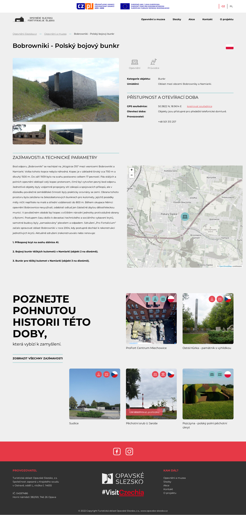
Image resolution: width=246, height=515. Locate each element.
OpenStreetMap (225, 266)
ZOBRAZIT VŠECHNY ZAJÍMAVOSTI (38, 358)
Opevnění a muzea (153, 19)
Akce (192, 19)
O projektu (227, 19)
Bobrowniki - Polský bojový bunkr (94, 33)
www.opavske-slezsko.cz (154, 510)
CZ (223, 6)
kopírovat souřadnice (199, 106)
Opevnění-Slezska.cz (25, 33)
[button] (131, 170)
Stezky (177, 19)
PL (231, 6)
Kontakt (207, 19)
